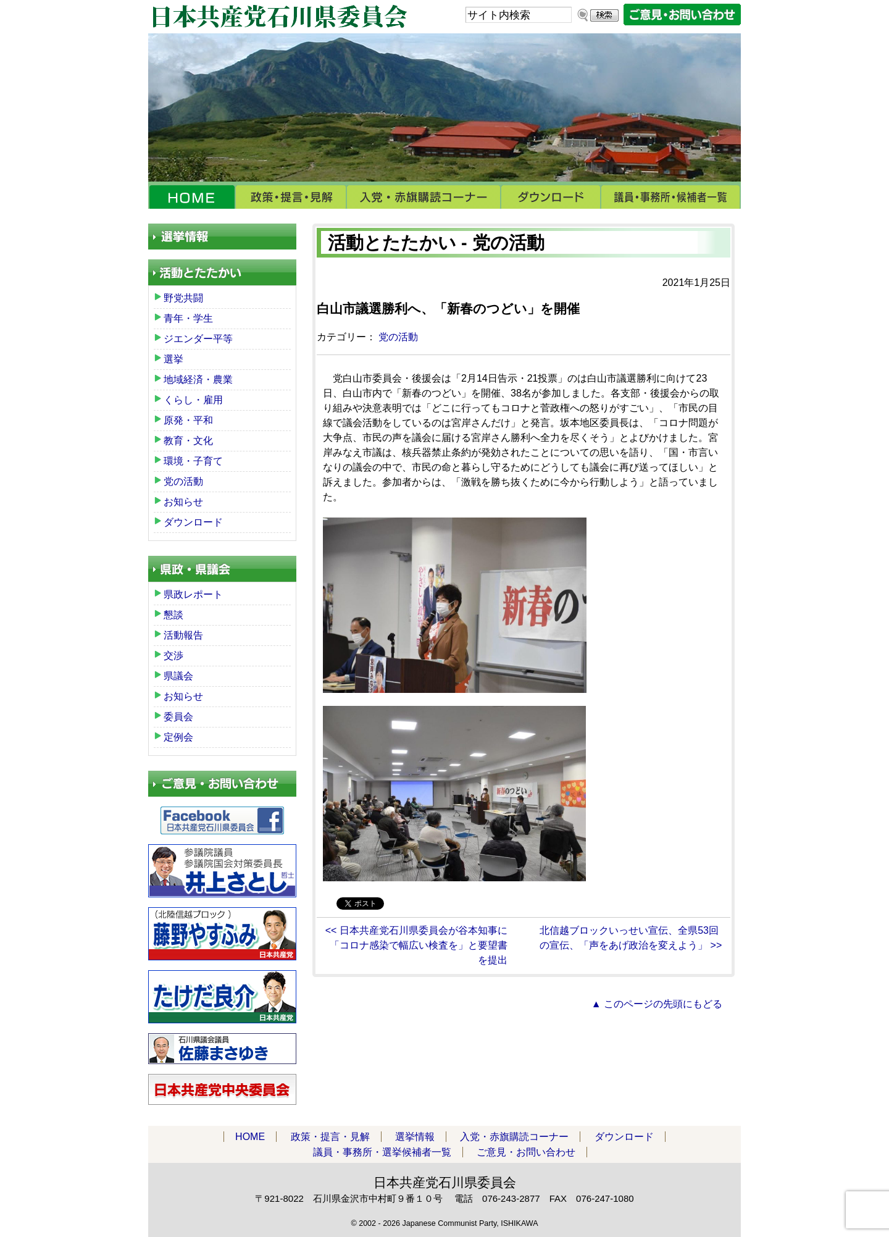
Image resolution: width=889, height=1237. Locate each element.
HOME (191, 197)
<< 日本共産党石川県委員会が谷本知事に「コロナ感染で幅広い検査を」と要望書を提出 (416, 945)
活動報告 (183, 635)
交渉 (173, 655)
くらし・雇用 (193, 400)
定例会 (178, 737)
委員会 (178, 716)
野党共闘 (183, 298)
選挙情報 (415, 1136)
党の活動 (398, 337)
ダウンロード (551, 197)
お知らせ (183, 502)
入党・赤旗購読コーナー (423, 197)
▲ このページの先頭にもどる (656, 1004)
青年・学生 (188, 318)
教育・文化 (188, 440)
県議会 (178, 676)
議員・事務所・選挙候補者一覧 (671, 197)
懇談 (173, 615)
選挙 (173, 359)
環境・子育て (193, 461)
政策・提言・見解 (290, 197)
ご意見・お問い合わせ (526, 1152)
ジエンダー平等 (198, 338)
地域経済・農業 (198, 379)
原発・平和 (188, 420)
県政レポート (193, 594)
